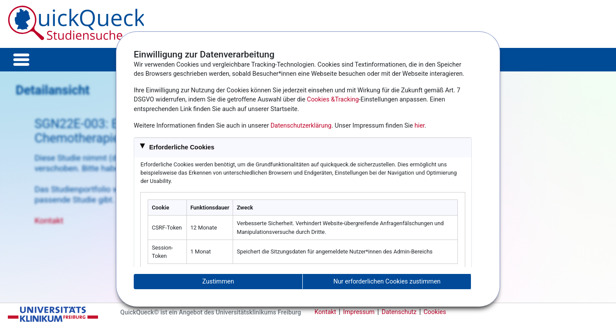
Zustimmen (218, 281)
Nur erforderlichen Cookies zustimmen (386, 281)
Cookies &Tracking (333, 99)
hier (420, 125)
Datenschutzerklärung (301, 125)
